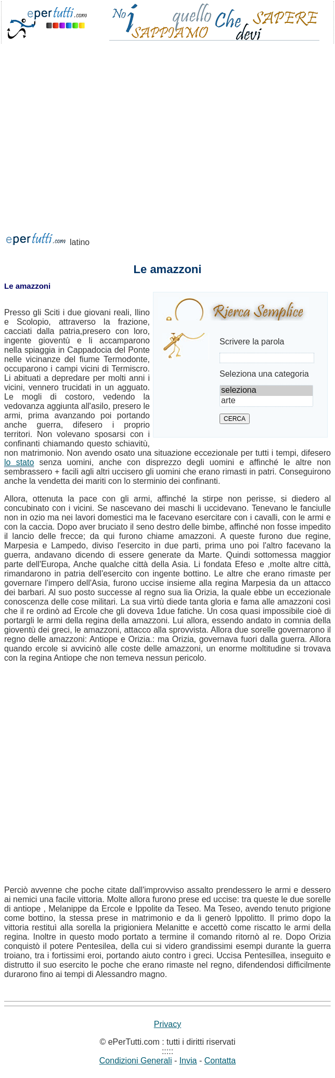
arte (266, 401)
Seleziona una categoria (264, 373)
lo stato (19, 462)
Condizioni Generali (135, 1060)
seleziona (266, 391)
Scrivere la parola (252, 341)
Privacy (167, 1024)
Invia (188, 1060)
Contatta (220, 1060)
